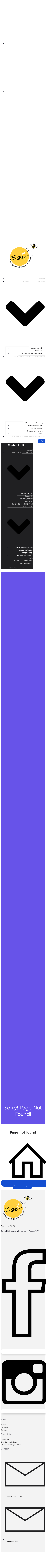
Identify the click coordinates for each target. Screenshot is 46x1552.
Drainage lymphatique (35, 426)
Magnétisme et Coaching (34, 423)
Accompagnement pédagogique (32, 353)
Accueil (42, 278)
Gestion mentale (37, 348)
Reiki (41, 434)
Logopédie (39, 351)
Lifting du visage (37, 428)
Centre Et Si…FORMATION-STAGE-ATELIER (28, 436)
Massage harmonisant (35, 431)
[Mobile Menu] (41, 441)
